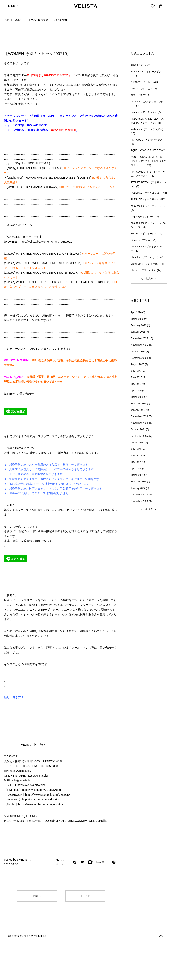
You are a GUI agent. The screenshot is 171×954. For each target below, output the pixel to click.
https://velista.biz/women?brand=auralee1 (46, 241)
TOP (6, 20)
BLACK (75, 253)
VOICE (18, 20)
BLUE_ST (84, 177)
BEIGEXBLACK (53, 168)
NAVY (53, 187)
